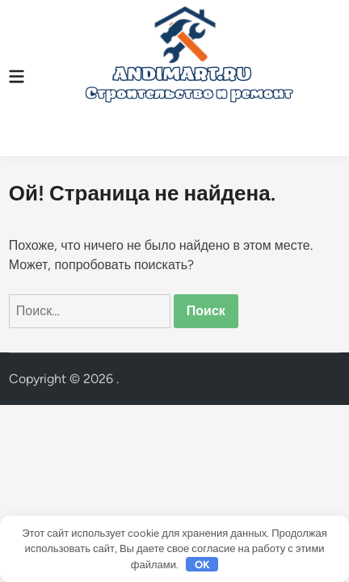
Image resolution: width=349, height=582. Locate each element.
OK (202, 565)
